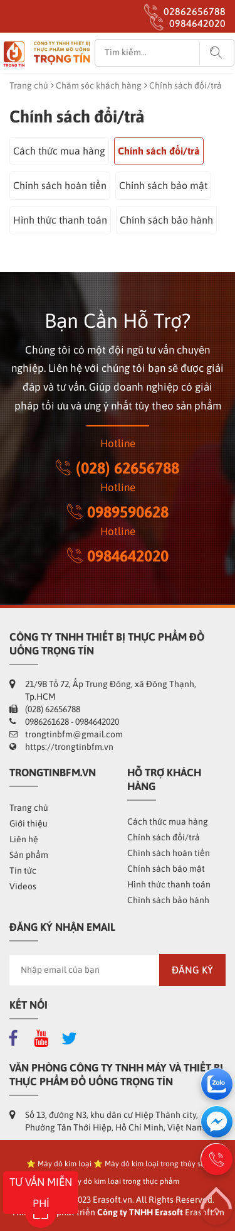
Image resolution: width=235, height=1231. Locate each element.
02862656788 (195, 11)
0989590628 (118, 512)
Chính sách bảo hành (166, 219)
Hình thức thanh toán (60, 219)
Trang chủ (28, 85)
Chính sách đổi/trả (159, 150)
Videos (22, 886)
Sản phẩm (28, 855)
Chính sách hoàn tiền (60, 185)
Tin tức (22, 870)
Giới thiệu (28, 823)
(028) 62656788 (117, 468)
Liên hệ (23, 839)
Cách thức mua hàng (59, 150)
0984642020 (197, 23)
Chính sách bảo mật (163, 185)
